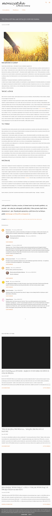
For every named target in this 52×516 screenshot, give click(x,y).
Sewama (8, 267)
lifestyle (24, 219)
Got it (29, 514)
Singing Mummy (9, 299)
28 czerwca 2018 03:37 (16, 267)
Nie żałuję (27, 177)
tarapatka (8, 245)
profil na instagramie (23, 214)
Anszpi (7, 281)
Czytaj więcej (46, 387)
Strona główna (5, 10)
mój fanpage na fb (10, 214)
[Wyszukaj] (46, 2)
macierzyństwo (32, 219)
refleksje (39, 219)
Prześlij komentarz (7, 504)
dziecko (9, 219)
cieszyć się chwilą (42, 108)
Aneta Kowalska (9, 290)
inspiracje (14, 219)
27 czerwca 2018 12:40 (17, 229)
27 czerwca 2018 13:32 (21, 258)
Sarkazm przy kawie (10, 258)
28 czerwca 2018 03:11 (31, 236)
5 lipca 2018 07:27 (18, 299)
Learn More (24, 514)
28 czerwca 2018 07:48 (15, 281)
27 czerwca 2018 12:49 (17, 245)
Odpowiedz (9, 242)
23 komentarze (6, 387)
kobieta (20, 219)
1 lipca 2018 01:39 (18, 290)
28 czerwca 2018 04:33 (31, 272)
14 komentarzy (6, 446)
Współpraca (15, 10)
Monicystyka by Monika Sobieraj (17, 236)
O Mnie (23, 10)
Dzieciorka (8, 229)
